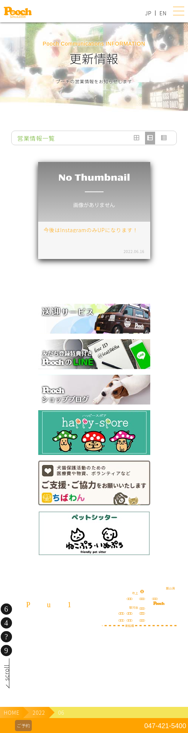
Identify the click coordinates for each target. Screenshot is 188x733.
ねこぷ (94, 533)
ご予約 (23, 725)
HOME (11, 712)
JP (148, 13)
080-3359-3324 (49, 661)
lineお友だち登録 (94, 354)
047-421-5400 (165, 726)
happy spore (94, 432)
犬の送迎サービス (94, 319)
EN (163, 13)
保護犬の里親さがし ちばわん (94, 483)
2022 (39, 712)
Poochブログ (94, 390)
